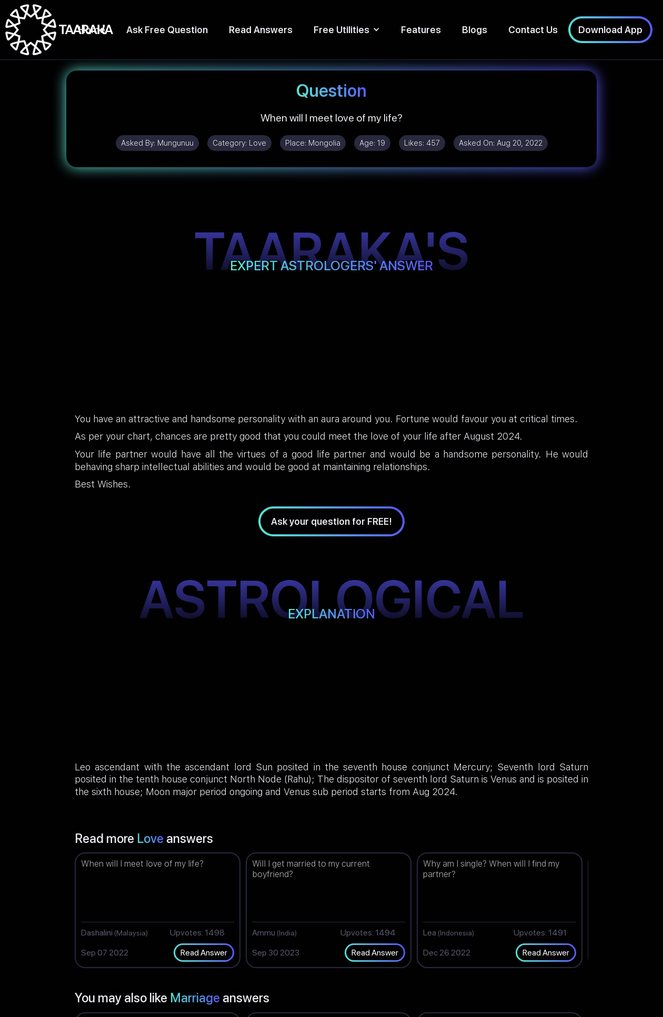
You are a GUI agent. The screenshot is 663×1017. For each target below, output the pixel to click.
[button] (346, 30)
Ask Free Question (167, 29)
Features (421, 29)
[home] (59, 29)
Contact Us (533, 29)
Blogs (474, 29)
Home (91, 29)
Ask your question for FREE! (331, 521)
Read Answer (203, 953)
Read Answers (261, 29)
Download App (610, 29)
